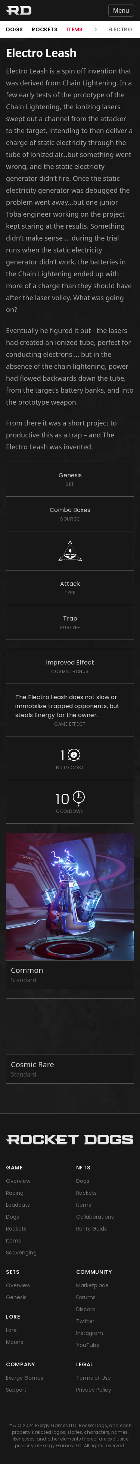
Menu (121, 10)
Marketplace (92, 1285)
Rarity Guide (92, 1228)
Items (74, 29)
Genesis (16, 1297)
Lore (11, 1330)
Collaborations (95, 1216)
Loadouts (18, 1205)
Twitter (85, 1321)
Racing (15, 1193)
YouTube (88, 1345)
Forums (86, 1297)
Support (16, 1390)
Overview (18, 1181)
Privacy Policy (93, 1390)
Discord (86, 1309)
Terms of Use (93, 1378)
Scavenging (21, 1252)
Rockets (44, 29)
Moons (14, 1342)
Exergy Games (24, 1378)
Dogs (14, 29)
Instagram (89, 1333)
